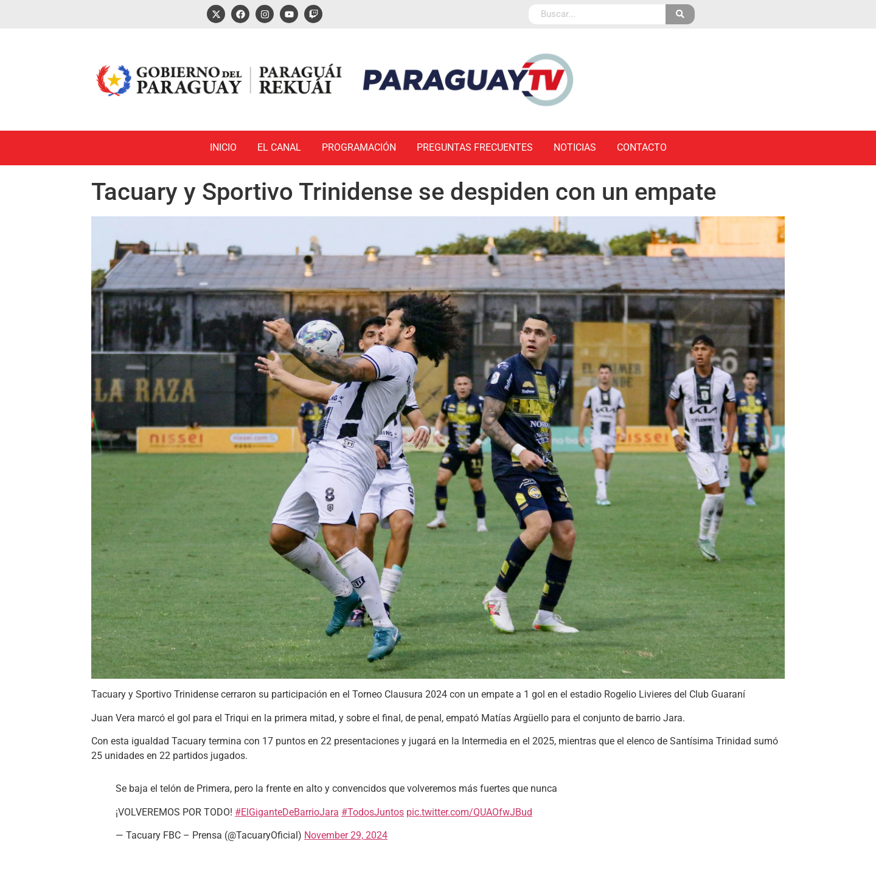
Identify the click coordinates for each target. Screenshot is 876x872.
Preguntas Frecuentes (475, 147)
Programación (359, 147)
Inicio (223, 147)
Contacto (642, 147)
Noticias (575, 147)
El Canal (279, 147)
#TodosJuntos (372, 812)
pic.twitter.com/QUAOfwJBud (469, 812)
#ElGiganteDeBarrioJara (287, 812)
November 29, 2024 (346, 835)
